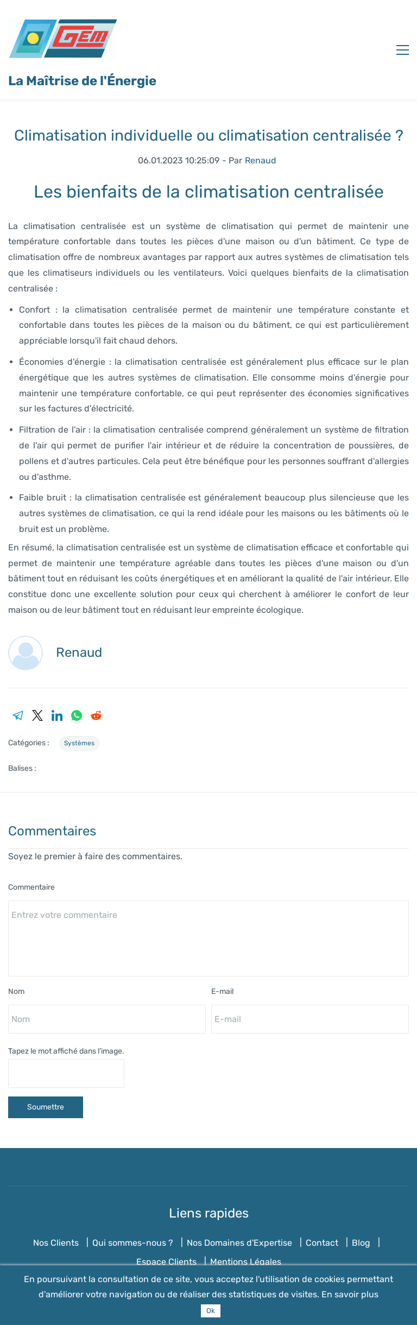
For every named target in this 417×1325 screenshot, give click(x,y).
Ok (210, 1311)
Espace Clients (166, 1262)
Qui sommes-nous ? (132, 1243)
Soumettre (45, 1107)
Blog (361, 1243)
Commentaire (31, 887)
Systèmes (79, 743)
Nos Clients (56, 1243)
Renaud (260, 160)
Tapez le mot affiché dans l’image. (66, 1051)
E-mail (222, 991)
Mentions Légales (245, 1262)
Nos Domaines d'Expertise (239, 1243)
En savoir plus (349, 1294)
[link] (18, 715)
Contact (322, 1243)
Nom (16, 991)
